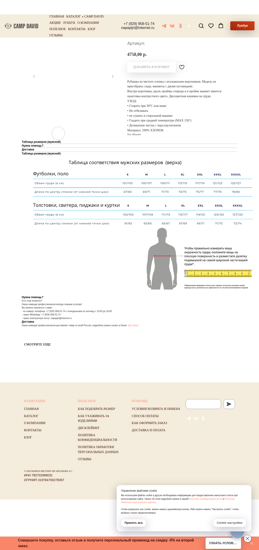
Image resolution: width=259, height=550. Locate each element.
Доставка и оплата (148, 430)
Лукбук (69, 8)
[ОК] (180, 11)
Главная (56, 2)
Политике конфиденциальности (205, 499)
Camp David (93, 2)
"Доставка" (133, 325)
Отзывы (56, 21)
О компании (88, 8)
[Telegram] (164, 11)
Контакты (77, 14)
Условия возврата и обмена (156, 409)
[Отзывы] (189, 11)
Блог (92, 14)
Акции (55, 8)
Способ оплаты (145, 416)
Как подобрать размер (96, 409)
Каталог (73, 2)
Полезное (57, 14)
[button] (201, 11)
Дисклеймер (88, 428)
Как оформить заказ (149, 423)
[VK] (172, 11)
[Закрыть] (252, 543)
